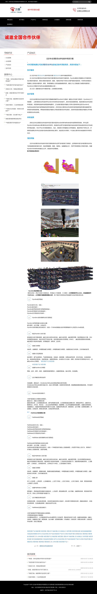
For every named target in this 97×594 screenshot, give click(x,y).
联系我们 (10, 24)
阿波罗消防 (71, 534)
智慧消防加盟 (76, 531)
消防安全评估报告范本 (46, 546)
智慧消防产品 (45, 361)
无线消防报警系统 (59, 584)
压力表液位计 (62, 531)
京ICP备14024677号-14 (51, 590)
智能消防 (38, 531)
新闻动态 (45, 19)
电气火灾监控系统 (43, 534)
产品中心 (33, 19)
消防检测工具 (33, 536)
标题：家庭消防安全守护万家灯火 (38, 569)
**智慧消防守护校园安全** (13, 122)
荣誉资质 (80, 19)
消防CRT (49, 531)
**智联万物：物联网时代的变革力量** (39, 573)
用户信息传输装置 (54, 534)
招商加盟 (68, 19)
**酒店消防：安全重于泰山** (14, 114)
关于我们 (21, 19)
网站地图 (71, 584)
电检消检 (55, 531)
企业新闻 (8, 61)
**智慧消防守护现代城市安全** (37, 562)
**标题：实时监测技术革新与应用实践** (40, 558)
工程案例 (56, 19)
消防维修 (85, 534)
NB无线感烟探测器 (86, 531)
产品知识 (8, 64)
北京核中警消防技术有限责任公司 (41, 584)
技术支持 (8, 68)
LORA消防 (40, 536)
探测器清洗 (78, 534)
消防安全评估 (48, 65)
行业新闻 (8, 58)
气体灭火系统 (64, 534)
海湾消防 (69, 531)
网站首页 (10, 19)
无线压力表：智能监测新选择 (36, 566)
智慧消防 (51, 361)
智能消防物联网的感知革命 (13, 118)
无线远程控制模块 (32, 534)
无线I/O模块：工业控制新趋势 (37, 577)
